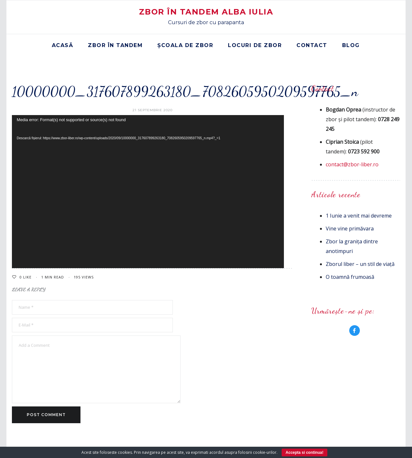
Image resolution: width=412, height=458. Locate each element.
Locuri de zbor (255, 45)
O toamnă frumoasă (350, 276)
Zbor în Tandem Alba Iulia (206, 11)
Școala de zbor (185, 45)
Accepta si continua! (304, 452)
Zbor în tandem (115, 45)
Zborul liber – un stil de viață (360, 264)
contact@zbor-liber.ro (352, 164)
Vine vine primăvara (350, 228)
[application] (148, 191)
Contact (311, 45)
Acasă (62, 45)
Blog (351, 45)
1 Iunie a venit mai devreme (359, 215)
